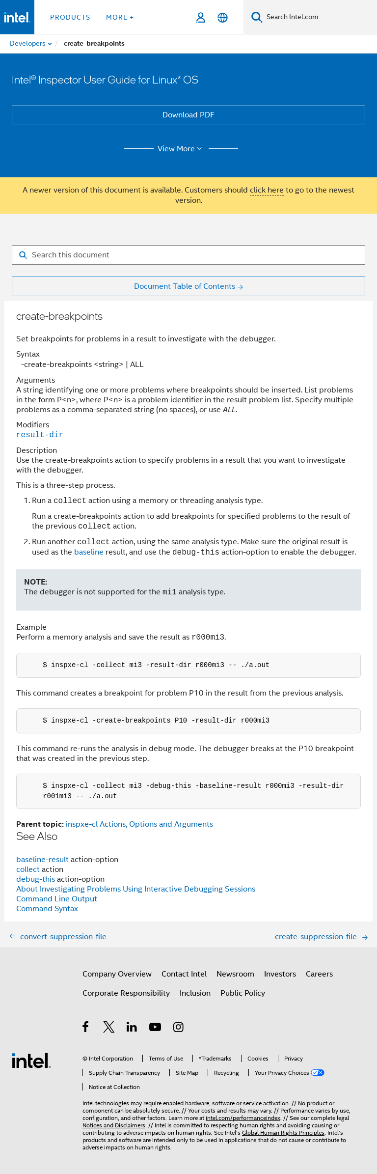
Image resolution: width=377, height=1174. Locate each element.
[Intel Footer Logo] (31, 1060)
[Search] (257, 17)
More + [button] (120, 17)
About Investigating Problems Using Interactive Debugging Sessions (135, 889)
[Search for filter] (188, 255)
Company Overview (117, 974)
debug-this (35, 879)
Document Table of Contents (184, 286)
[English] (222, 17)
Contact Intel (184, 974)
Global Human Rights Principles (283, 1132)
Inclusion (195, 993)
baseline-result (42, 860)
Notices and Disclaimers (113, 1125)
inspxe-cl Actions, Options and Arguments (139, 824)
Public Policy (242, 993)
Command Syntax (47, 909)
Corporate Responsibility (126, 993)
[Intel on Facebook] (86, 1028)
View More (181, 149)
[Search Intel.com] (320, 17)
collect (28, 869)
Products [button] (70, 17)
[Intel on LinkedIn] (132, 1028)
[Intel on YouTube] (155, 1028)
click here (267, 190)
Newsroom (235, 974)
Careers (319, 974)
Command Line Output (56, 899)
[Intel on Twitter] (109, 1028)
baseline (89, 553)
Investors (280, 974)
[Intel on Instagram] (179, 1028)
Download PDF (188, 115)
